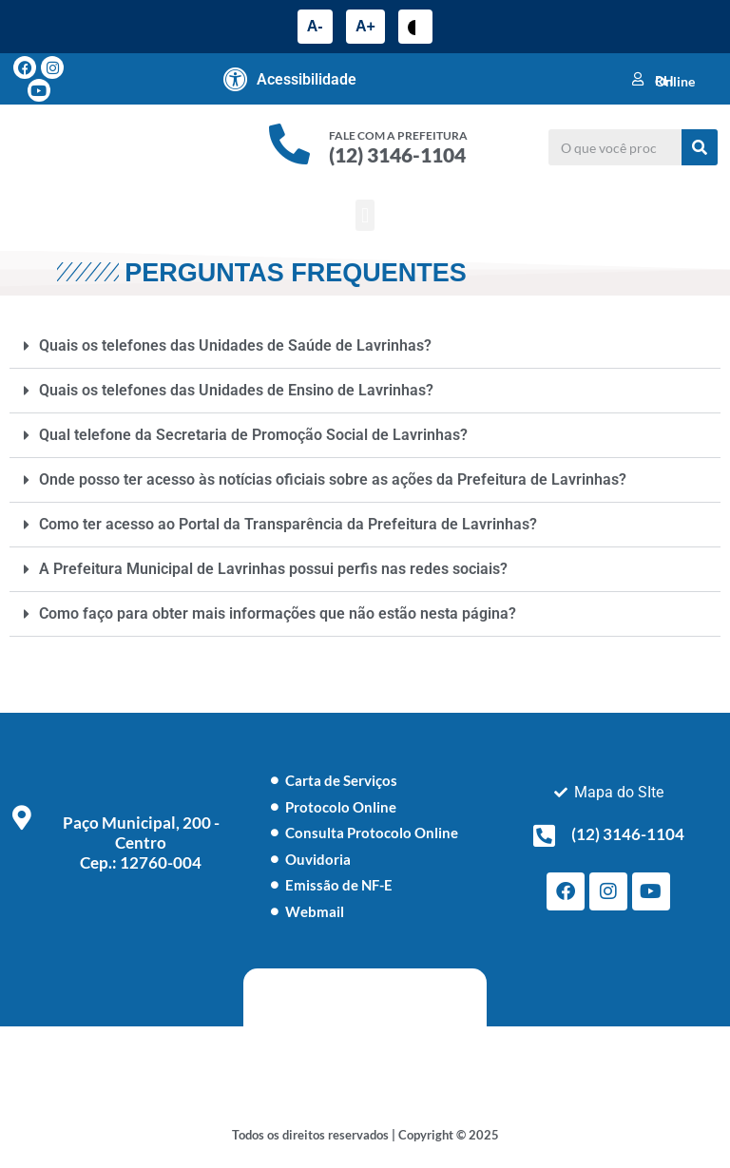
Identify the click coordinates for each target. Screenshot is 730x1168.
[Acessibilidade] (235, 79)
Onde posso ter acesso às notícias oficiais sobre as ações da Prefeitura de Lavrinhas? (332, 479)
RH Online (675, 80)
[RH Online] (637, 79)
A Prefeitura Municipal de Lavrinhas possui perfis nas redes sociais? (273, 569)
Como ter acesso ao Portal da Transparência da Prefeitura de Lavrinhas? (288, 524)
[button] (364, 215)
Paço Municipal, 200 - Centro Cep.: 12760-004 (141, 842)
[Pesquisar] (700, 147)
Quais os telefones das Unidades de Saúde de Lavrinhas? (235, 345)
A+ (365, 26)
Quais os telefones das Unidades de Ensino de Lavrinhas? (236, 390)
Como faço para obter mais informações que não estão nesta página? (277, 613)
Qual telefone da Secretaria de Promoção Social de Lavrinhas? (253, 435)
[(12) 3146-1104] (544, 835)
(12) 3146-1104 (397, 154)
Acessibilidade (306, 79)
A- (315, 26)
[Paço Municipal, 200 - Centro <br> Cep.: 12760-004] (22, 817)
